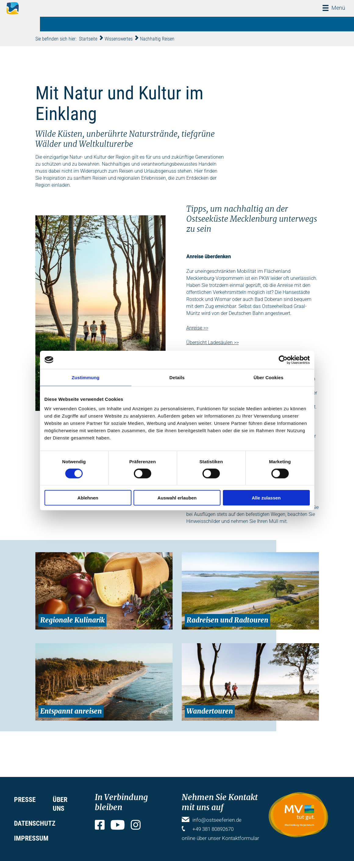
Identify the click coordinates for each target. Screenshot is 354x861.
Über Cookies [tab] (269, 377)
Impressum (31, 838)
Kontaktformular (240, 838)
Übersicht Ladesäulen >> (212, 342)
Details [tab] (177, 377)
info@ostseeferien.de (216, 820)
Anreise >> (197, 328)
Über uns (60, 804)
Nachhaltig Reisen (157, 39)
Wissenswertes (119, 39)
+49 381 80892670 (213, 829)
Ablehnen (87, 497)
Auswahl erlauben (176, 497)
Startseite (88, 39)
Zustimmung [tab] (85, 377)
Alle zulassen (266, 497)
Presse (25, 799)
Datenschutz (34, 823)
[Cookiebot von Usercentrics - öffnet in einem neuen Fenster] (283, 359)
